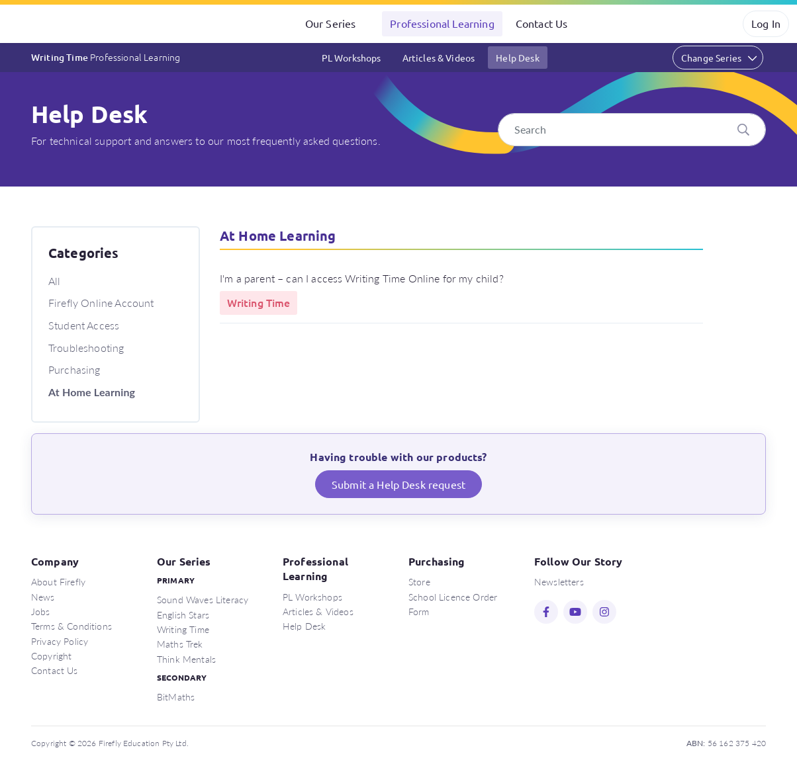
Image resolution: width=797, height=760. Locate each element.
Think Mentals (186, 658)
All (54, 280)
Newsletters (559, 581)
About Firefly (58, 581)
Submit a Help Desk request (398, 484)
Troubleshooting (86, 347)
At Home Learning (91, 392)
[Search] (632, 129)
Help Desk (517, 57)
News (43, 596)
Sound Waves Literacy (202, 599)
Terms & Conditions (71, 625)
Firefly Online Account (101, 302)
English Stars (183, 614)
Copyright (51, 655)
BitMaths (176, 696)
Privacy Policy (59, 641)
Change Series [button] (711, 57)
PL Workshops (351, 57)
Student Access (83, 325)
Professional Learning (442, 23)
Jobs (40, 611)
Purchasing (74, 369)
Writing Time (105, 56)
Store (419, 581)
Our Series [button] (330, 23)
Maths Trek (180, 643)
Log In (765, 23)
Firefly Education (65, 24)
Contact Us (542, 23)
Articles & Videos (438, 57)
